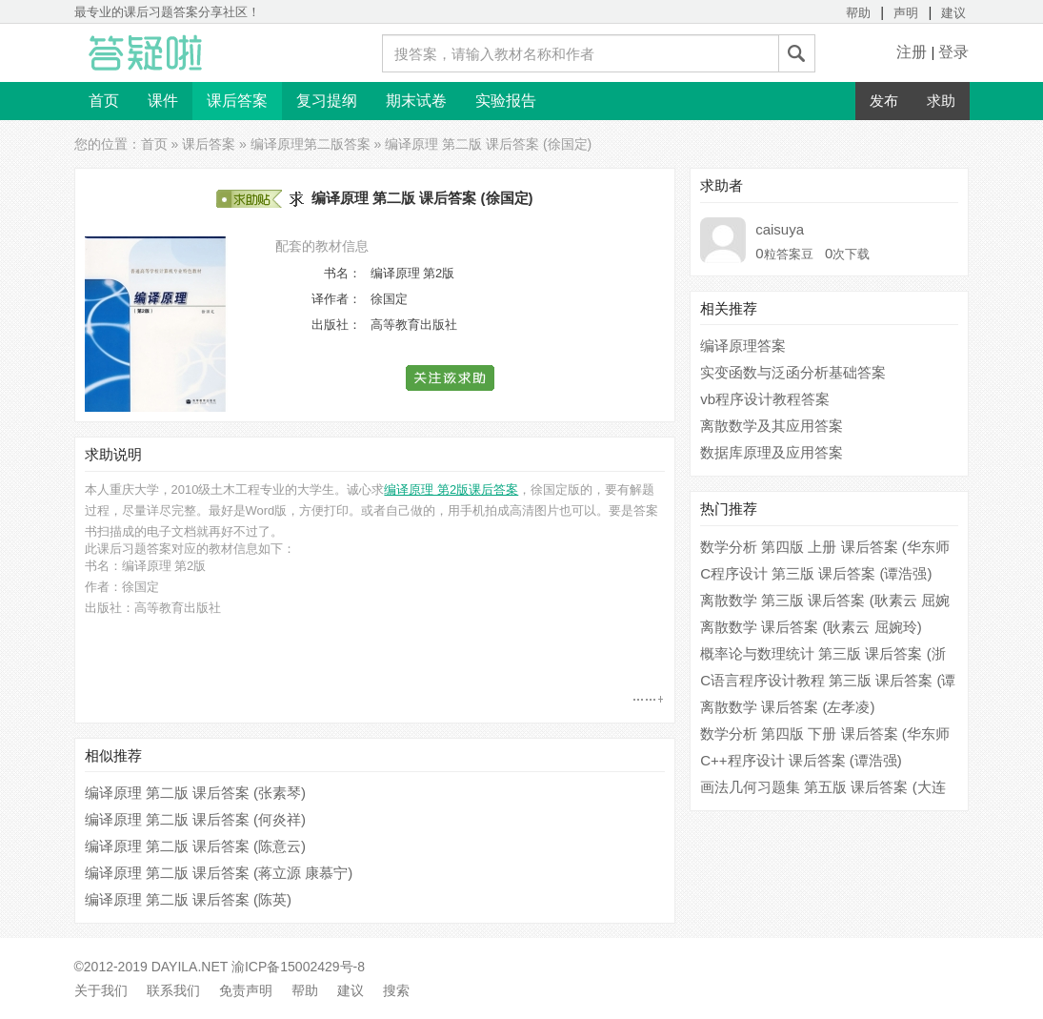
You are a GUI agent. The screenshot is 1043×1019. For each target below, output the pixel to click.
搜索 (396, 990)
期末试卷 (416, 100)
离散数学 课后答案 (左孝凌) (787, 707)
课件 (163, 100)
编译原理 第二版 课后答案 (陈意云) (196, 846)
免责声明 (245, 990)
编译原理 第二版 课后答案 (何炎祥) (196, 819)
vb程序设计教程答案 (765, 399)
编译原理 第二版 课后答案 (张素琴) (196, 793)
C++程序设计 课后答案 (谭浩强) (801, 760)
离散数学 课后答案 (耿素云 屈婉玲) (811, 627)
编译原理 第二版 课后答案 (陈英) (188, 899)
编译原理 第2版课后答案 (451, 489)
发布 (884, 100)
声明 (905, 13)
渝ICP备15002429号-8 (298, 966)
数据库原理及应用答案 (771, 452)
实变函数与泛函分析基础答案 (793, 372)
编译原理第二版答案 (311, 144)
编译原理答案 (743, 345)
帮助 (858, 13)
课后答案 (237, 100)
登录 (953, 52)
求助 (941, 100)
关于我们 (101, 990)
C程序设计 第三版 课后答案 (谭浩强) (816, 573)
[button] (451, 378)
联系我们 (173, 990)
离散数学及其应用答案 (771, 426)
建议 (953, 13)
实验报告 (505, 100)
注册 (911, 52)
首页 (104, 100)
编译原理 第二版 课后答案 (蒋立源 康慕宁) (219, 873)
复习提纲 (326, 100)
